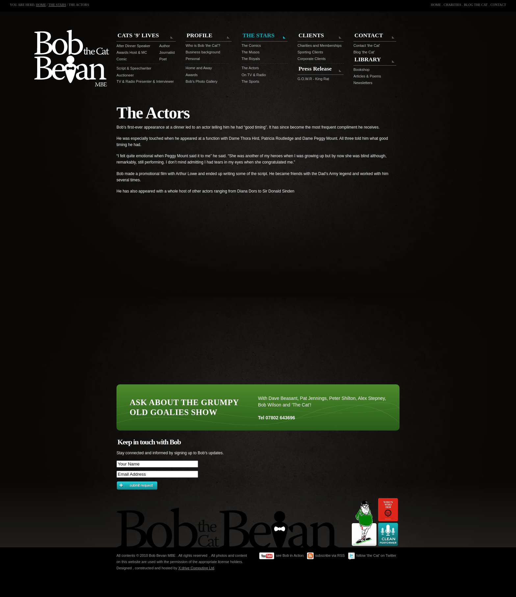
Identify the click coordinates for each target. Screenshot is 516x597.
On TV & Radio (254, 75)
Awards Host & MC (131, 52)
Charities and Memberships (319, 45)
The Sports (250, 81)
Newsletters (362, 83)
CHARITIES (452, 5)
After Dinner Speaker (133, 46)
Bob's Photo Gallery (202, 81)
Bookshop (361, 70)
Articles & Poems (367, 76)
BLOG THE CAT (476, 5)
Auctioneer (125, 75)
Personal (193, 59)
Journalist (164, 52)
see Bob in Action (281, 555)
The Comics (251, 45)
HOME (41, 5)
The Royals (251, 59)
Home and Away (199, 68)
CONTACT (498, 5)
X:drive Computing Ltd (196, 568)
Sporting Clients (310, 52)
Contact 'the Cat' (366, 45)
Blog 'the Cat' (364, 52)
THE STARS (57, 5)
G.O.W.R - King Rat (313, 79)
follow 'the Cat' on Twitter (372, 556)
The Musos (250, 52)
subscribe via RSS (326, 555)
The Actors (250, 68)
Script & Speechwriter (133, 68)
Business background (203, 52)
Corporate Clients (311, 59)
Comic (121, 59)
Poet (163, 59)
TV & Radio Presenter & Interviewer (145, 81)
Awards (191, 75)
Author (164, 46)
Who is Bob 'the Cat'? (203, 45)
